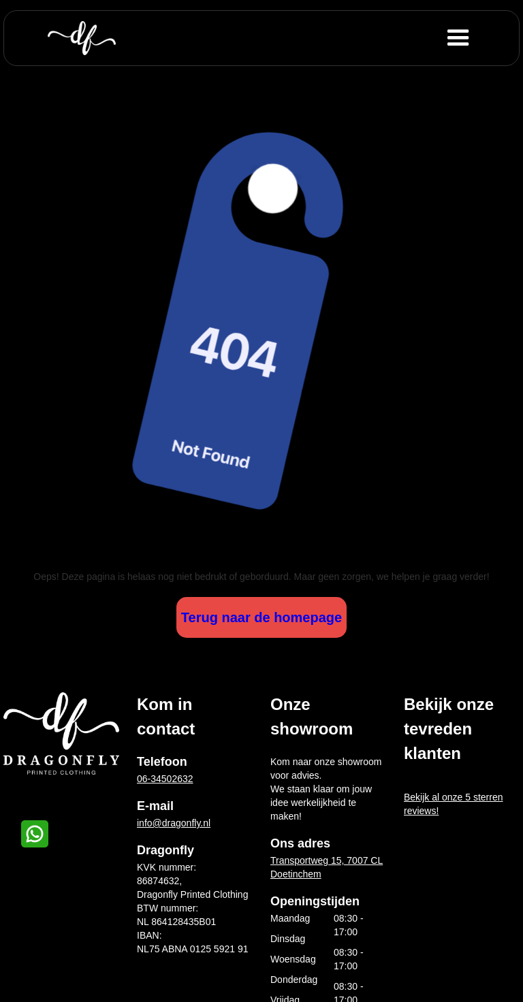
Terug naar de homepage (261, 617)
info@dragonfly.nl (173, 823)
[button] (480, 38)
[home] (82, 38)
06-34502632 (165, 778)
